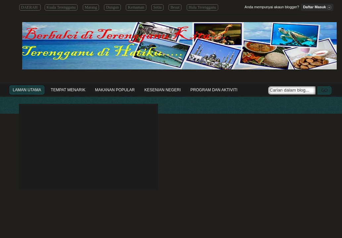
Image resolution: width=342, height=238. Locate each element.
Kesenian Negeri (162, 90)
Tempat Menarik (68, 90)
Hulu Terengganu (202, 7)
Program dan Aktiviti (213, 90)
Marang (91, 7)
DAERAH (30, 7)
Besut (175, 7)
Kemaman (136, 7)
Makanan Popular (115, 90)
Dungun (112, 7)
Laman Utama (27, 90)
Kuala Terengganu (61, 7)
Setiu (157, 7)
